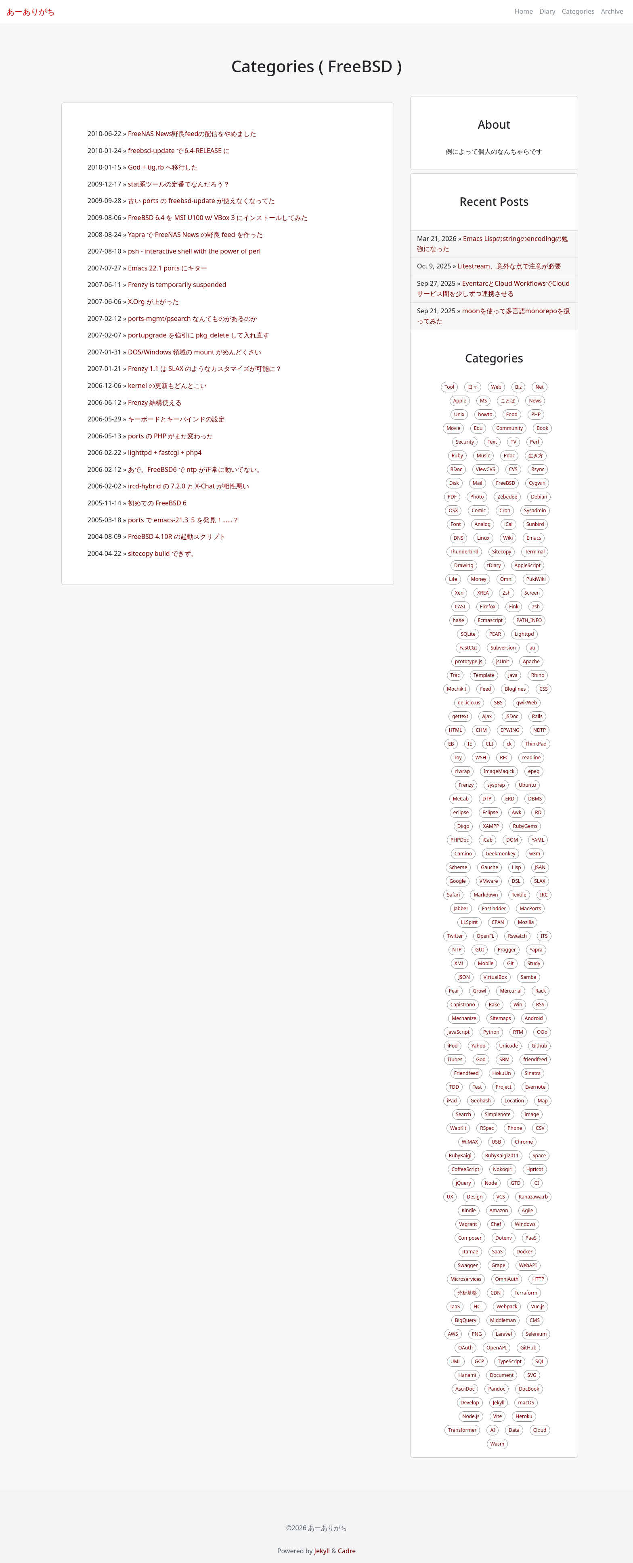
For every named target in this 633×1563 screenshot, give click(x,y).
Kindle (468, 1210)
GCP (479, 1361)
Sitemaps (500, 1018)
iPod (453, 1045)
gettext (460, 716)
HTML (455, 730)
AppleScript (528, 565)
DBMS (535, 798)
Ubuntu (527, 785)
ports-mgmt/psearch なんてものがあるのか (192, 318)
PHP (536, 414)
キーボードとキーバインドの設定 (176, 419)
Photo (477, 496)
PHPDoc (460, 839)
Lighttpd (524, 634)
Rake (494, 1004)
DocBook (529, 1388)
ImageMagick (499, 771)
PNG (477, 1333)
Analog (483, 524)
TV (513, 441)
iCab (487, 839)
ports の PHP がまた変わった (170, 436)
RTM (518, 1032)
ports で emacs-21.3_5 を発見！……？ (183, 519)
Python (491, 1032)
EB (451, 743)
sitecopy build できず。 (162, 553)
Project (503, 1086)
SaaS (497, 1251)
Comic (479, 510)
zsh (536, 606)
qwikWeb (526, 702)
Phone (514, 1128)
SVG (531, 1375)
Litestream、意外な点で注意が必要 (509, 266)
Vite (497, 1416)
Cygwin (537, 483)
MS (483, 400)
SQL (539, 1361)
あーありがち (30, 11)
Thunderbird (464, 551)
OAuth (465, 1347)
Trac (455, 675)
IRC (544, 894)
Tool (449, 386)
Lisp (516, 867)
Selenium (536, 1333)
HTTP (538, 1279)
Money (478, 579)
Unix (459, 414)
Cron (504, 510)
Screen (532, 592)
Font (456, 524)
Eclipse (490, 812)
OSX (453, 510)
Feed (485, 688)
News (535, 400)
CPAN (498, 922)
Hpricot (534, 1169)
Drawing (464, 565)
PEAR (495, 634)
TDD (454, 1086)
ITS (544, 935)
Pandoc (496, 1388)
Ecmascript (490, 620)
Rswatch (517, 935)
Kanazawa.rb (533, 1196)
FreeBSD (506, 483)
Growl (479, 990)
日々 (473, 386)
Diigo (463, 826)
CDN (495, 1292)
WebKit (458, 1128)
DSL (516, 881)
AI (492, 1430)
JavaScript (458, 1032)
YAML (538, 839)
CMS (535, 1320)
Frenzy (466, 785)
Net (539, 386)
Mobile (485, 963)
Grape (498, 1265)
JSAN (540, 867)
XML (459, 963)
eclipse (461, 812)
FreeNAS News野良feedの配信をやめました (192, 133)
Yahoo (479, 1045)
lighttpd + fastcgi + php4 (164, 452)
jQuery (463, 1183)
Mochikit (456, 688)
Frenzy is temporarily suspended (177, 284)
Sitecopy (501, 551)
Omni (506, 579)
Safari (453, 894)
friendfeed (535, 1059)
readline (531, 757)
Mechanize (464, 1018)
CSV (540, 1128)
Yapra (536, 949)
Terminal (535, 551)
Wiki (508, 537)
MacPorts (530, 908)
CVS (513, 469)
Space (539, 1155)
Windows (525, 1224)
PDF (452, 496)
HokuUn (502, 1073)
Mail (477, 483)
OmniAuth (506, 1279)
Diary (547, 11)
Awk (517, 812)
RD (538, 812)
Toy (458, 757)
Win (518, 1004)
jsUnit (502, 661)
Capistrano (463, 1004)
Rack (540, 990)
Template (484, 675)
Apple (459, 400)
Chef (496, 1224)
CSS (543, 688)
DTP (486, 798)
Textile (519, 894)
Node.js (471, 1416)
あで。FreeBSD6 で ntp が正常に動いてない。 (195, 469)
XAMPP (491, 826)
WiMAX (470, 1141)
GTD (515, 1183)
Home (524, 11)
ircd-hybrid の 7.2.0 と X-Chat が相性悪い (188, 486)
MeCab (461, 798)
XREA (483, 592)
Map (543, 1100)
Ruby (457, 455)
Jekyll (499, 1402)
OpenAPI (496, 1347)
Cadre (347, 1550)
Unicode (508, 1045)
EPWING (510, 730)
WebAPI (528, 1265)
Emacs (533, 537)
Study (534, 963)
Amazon (499, 1210)
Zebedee (507, 496)
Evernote (535, 1086)
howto (485, 414)
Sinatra (533, 1073)
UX (450, 1196)
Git (510, 963)
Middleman (503, 1320)
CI (536, 1183)
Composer (470, 1237)
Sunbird (535, 524)
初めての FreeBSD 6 (157, 503)
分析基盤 (467, 1292)
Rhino (538, 675)
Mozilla (526, 922)
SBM (504, 1059)
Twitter (455, 935)
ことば (508, 400)
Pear (454, 990)
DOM (512, 839)
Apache (531, 661)
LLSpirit (469, 922)
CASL (460, 606)
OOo (542, 1032)
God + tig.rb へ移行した (163, 167)
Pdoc (509, 455)
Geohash (481, 1100)
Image (531, 1114)
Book (542, 428)
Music (483, 455)
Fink (513, 606)
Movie (453, 428)
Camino (463, 853)
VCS (501, 1196)
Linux (483, 537)
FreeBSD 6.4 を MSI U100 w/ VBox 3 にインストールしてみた (218, 217)
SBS (498, 702)
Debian (539, 496)
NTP (456, 949)
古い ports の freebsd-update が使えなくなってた (201, 200)
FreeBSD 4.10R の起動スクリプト (177, 536)
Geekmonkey (501, 853)
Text (492, 441)
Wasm (497, 1443)
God (481, 1059)
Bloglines (515, 688)
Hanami (467, 1375)
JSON (464, 977)
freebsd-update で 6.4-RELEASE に (179, 150)
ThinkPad (535, 743)
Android (534, 1018)
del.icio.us (469, 702)
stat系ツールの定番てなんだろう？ (179, 184)
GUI (479, 949)
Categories (578, 11)
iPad (452, 1100)
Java (513, 675)
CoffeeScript (465, 1169)
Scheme (458, 867)
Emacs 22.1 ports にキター (167, 268)
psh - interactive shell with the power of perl (194, 251)
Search (463, 1114)
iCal (508, 524)
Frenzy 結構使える (155, 402)
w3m (535, 853)
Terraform (525, 1292)
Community (509, 428)
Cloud (540, 1430)
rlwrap (462, 771)
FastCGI (468, 647)
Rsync (538, 469)
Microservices (466, 1279)
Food (512, 414)
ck (509, 743)
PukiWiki (536, 579)
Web (496, 386)
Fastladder (494, 908)
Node (491, 1183)
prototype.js (468, 661)
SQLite (468, 634)
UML (456, 1361)
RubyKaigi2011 (502, 1155)
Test (477, 1086)
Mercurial (510, 990)
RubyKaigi (460, 1155)
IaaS (455, 1306)
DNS (458, 537)
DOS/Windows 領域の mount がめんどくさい (194, 352)
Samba (529, 977)
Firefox (487, 606)
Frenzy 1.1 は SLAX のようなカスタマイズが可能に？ (205, 368)
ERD (509, 798)
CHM (481, 730)
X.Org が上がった (153, 301)
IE (470, 743)
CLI (489, 743)
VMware (489, 881)
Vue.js (537, 1306)
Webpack (507, 1306)
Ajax (487, 716)
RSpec (487, 1128)
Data (514, 1430)
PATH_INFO (529, 620)
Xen (459, 592)
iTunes (455, 1059)
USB (496, 1141)
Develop (470, 1402)
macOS (526, 1402)
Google (457, 881)
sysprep (496, 785)
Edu (478, 428)
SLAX (539, 881)
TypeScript (510, 1361)
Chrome (524, 1141)
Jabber (461, 908)
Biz (518, 386)
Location (514, 1100)
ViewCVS (485, 469)
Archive (612, 11)
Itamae (470, 1251)
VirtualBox (495, 977)
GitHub (528, 1347)
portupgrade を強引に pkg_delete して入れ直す (198, 335)
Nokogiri (503, 1169)
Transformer (462, 1430)
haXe (458, 620)
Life (453, 579)
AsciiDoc (464, 1388)
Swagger (468, 1265)
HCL (478, 1306)
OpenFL (485, 935)
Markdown (486, 894)
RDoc (456, 469)
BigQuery (465, 1320)
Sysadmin (535, 510)
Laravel (504, 1333)
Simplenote (498, 1114)
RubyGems (525, 826)
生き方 (535, 455)
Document (502, 1375)
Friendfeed (466, 1073)
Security (465, 441)
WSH (481, 757)
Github (539, 1045)
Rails (537, 716)
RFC (504, 757)
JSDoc (511, 716)
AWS (453, 1333)
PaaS (531, 1237)
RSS (540, 1004)
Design (474, 1196)
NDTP (539, 730)
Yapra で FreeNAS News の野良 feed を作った (195, 234)
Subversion (503, 647)
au (532, 647)
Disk (454, 483)
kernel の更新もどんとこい (167, 385)
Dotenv (503, 1237)
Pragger (507, 949)
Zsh (507, 592)
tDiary (494, 565)
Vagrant (468, 1224)
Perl (534, 441)
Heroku (524, 1416)
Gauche (489, 867)
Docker (524, 1251)
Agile (527, 1210)
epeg (533, 771)
